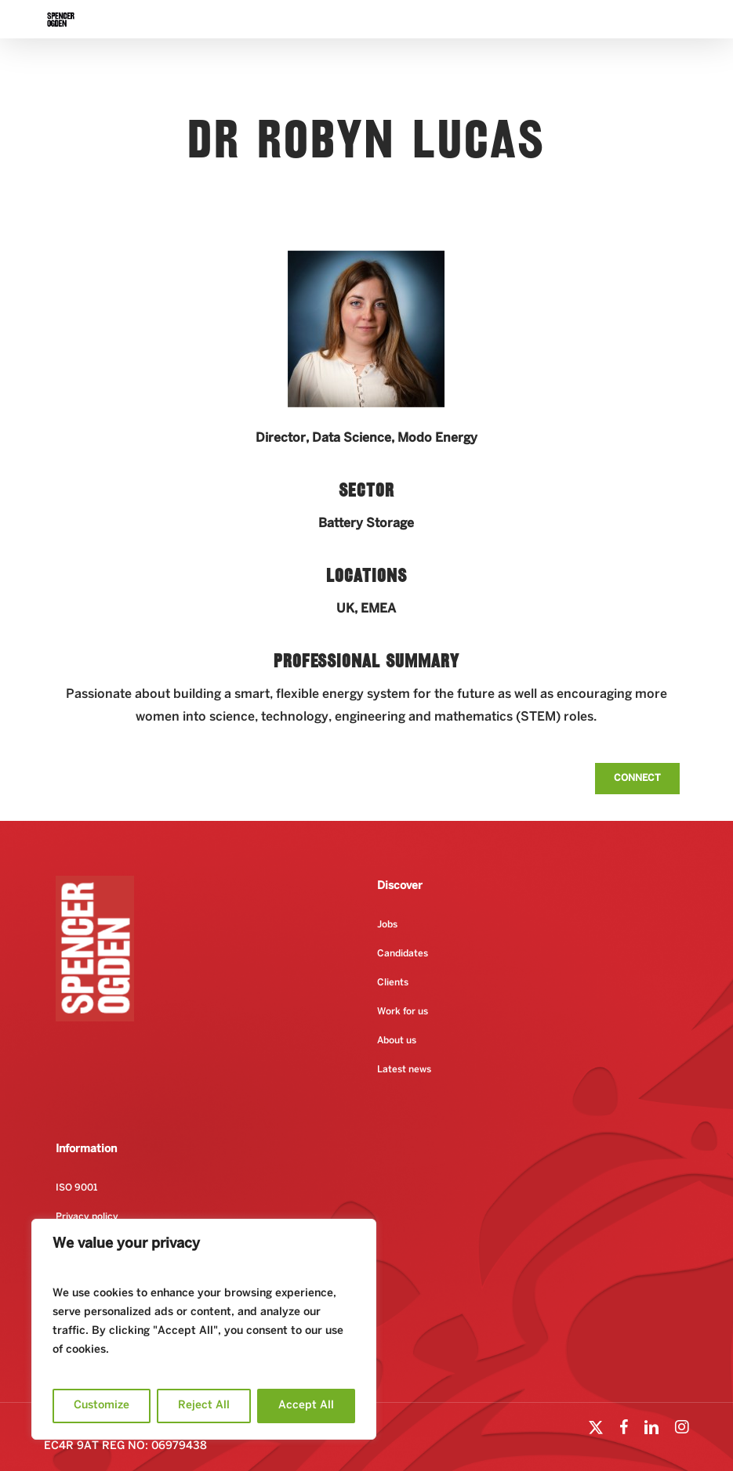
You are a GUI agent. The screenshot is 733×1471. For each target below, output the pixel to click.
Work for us (402, 1011)
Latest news (404, 1069)
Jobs (387, 924)
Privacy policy (87, 1217)
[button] (637, 778)
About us (396, 1040)
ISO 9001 (76, 1188)
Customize (101, 1406)
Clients (392, 982)
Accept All (306, 1406)
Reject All (204, 1406)
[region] (203, 1329)
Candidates (402, 953)
